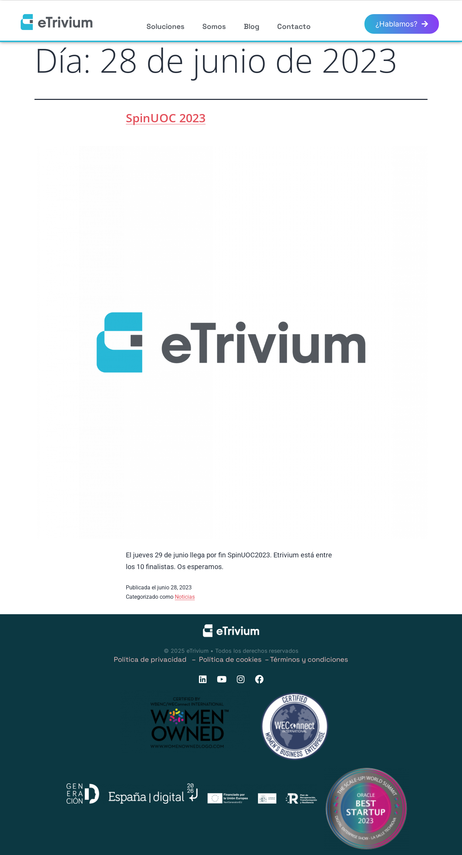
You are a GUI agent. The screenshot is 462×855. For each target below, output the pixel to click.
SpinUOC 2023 (165, 118)
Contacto (294, 26)
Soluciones (165, 26)
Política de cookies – (234, 659)
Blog (251, 26)
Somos (214, 26)
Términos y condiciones (309, 659)
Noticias (185, 597)
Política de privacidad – (156, 659)
